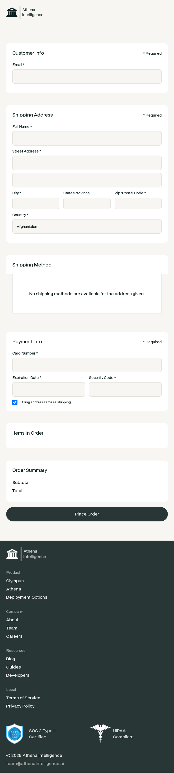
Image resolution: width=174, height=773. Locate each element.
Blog (10, 659)
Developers (17, 675)
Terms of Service (23, 698)
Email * (18, 64)
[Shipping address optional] (87, 180)
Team (11, 628)
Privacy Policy (20, 706)
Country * (20, 214)
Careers (14, 636)
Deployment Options (26, 597)
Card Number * (25, 353)
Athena (13, 589)
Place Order (87, 514)
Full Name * (22, 126)
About (12, 620)
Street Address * (26, 151)
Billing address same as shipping (46, 402)
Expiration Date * (26, 377)
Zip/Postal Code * (130, 192)
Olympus (15, 581)
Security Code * (102, 377)
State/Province (76, 192)
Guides (13, 667)
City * (16, 192)
